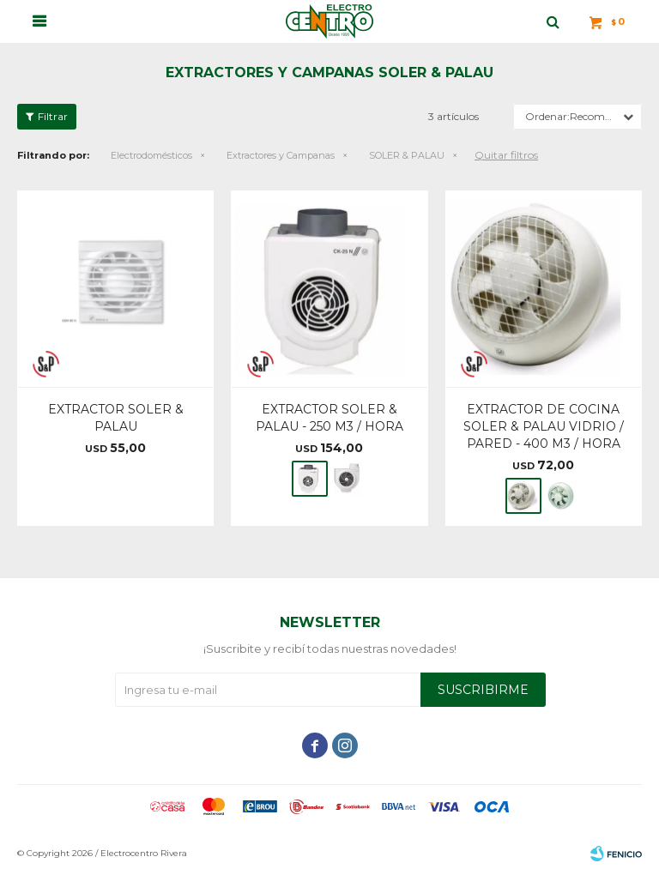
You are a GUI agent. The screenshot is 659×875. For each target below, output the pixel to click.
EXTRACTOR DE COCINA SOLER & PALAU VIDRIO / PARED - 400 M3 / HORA (543, 426)
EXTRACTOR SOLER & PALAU (116, 417)
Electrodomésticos (151, 155)
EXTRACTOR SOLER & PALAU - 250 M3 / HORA (329, 417)
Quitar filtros (506, 154)
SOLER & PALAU (406, 155)
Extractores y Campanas (281, 155)
